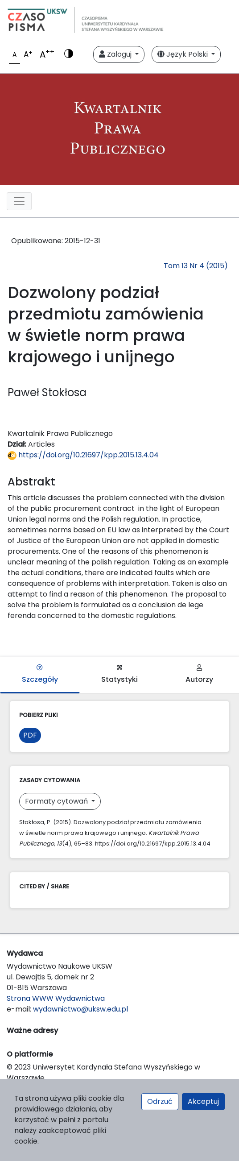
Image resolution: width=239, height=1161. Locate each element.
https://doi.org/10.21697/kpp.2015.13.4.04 (83, 455)
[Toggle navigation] (19, 201)
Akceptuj (203, 1101)
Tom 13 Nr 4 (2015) (196, 266)
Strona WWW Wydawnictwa (56, 998)
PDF (30, 735)
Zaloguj (116, 54)
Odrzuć (160, 1101)
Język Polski (183, 54)
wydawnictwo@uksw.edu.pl (80, 1009)
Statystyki (119, 674)
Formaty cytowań (57, 801)
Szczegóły (40, 674)
